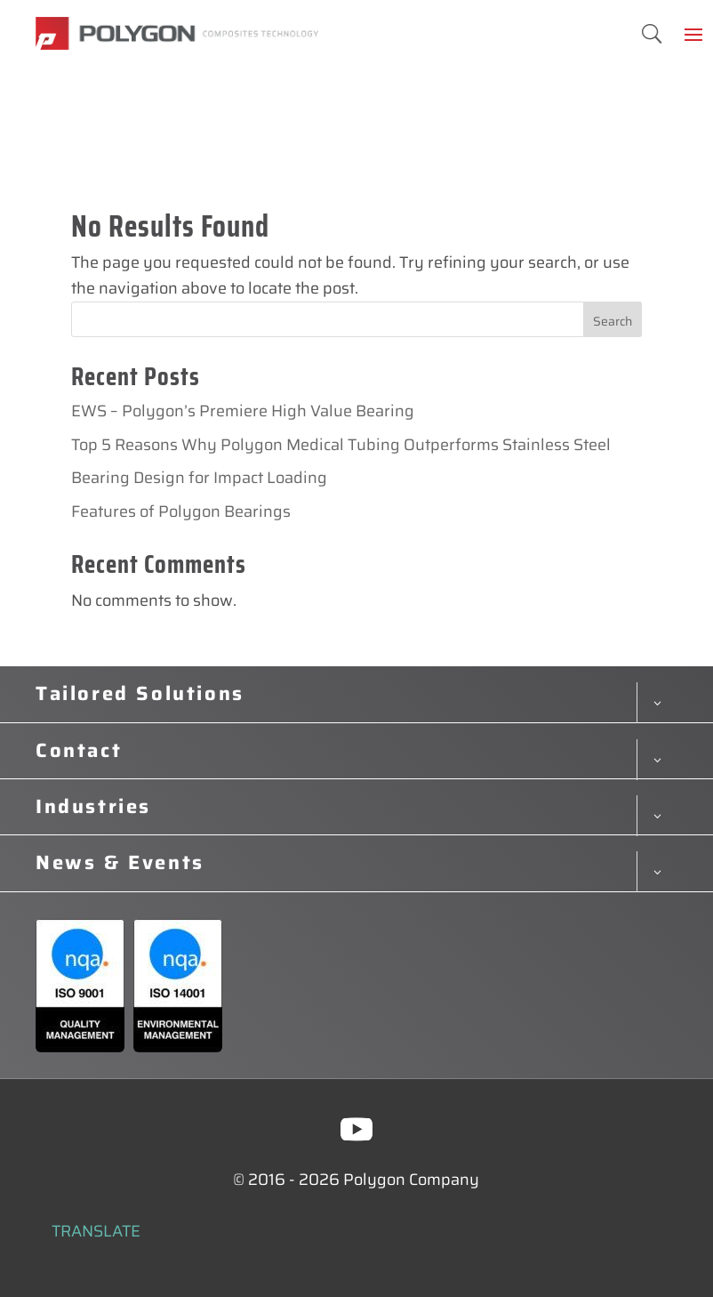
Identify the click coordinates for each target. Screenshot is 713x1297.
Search (612, 321)
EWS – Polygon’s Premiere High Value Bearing (242, 411)
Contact (79, 750)
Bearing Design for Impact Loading (199, 477)
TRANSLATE (96, 1231)
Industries (93, 806)
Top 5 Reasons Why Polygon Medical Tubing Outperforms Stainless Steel (341, 444)
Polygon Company (411, 1179)
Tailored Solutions (140, 693)
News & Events (120, 862)
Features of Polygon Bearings (181, 511)
